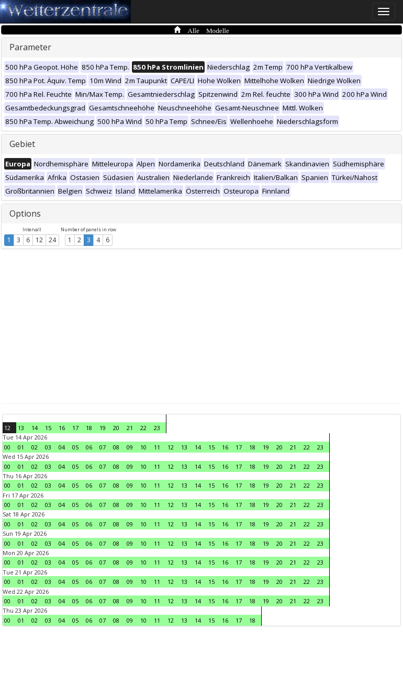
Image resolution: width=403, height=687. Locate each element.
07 (102, 447)
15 (48, 428)
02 (34, 447)
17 (75, 428)
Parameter (30, 47)
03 (48, 447)
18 (89, 428)
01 (21, 447)
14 (34, 428)
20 (116, 428)
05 (75, 447)
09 (130, 447)
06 (89, 447)
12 (39, 239)
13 (21, 428)
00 (7, 447)
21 (130, 428)
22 (143, 428)
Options (25, 213)
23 (157, 428)
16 (62, 428)
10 (143, 447)
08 (116, 447)
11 (157, 447)
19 (102, 428)
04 (62, 447)
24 (52, 239)
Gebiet (22, 144)
